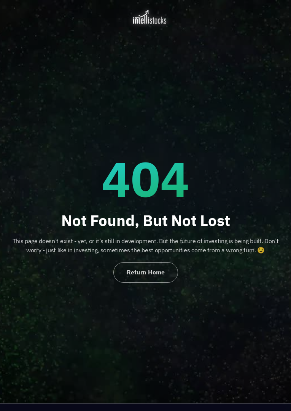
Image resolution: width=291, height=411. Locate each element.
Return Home (146, 272)
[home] (145, 17)
